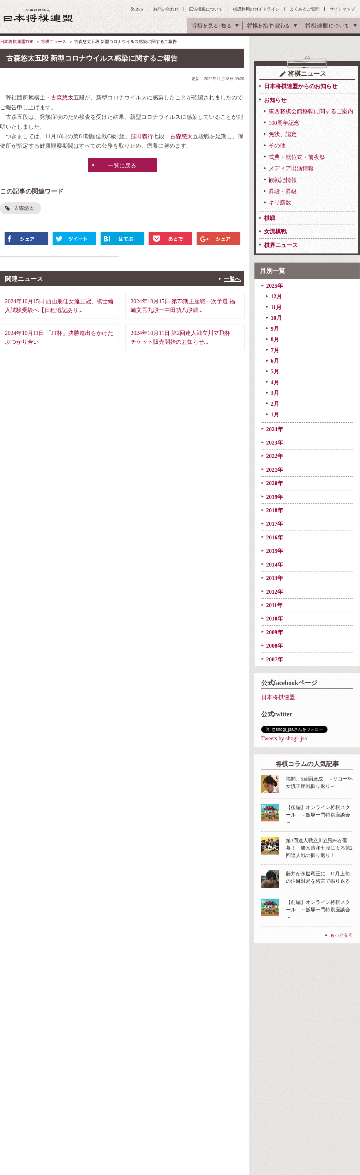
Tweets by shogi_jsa (284, 738)
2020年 (274, 483)
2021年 (274, 470)
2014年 (274, 565)
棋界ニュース (281, 245)
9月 (275, 329)
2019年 (274, 497)
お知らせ (275, 100)
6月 (275, 361)
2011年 (274, 605)
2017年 (274, 524)
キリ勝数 (280, 203)
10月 (276, 318)
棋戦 (269, 218)
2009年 (274, 632)
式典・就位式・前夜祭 (297, 157)
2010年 (274, 619)
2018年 (274, 510)
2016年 (274, 537)
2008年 (274, 646)
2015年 (274, 551)
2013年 (274, 578)
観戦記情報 (283, 180)
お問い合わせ (166, 9)
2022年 (274, 456)
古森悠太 (62, 97)
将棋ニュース (53, 41)
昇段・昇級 (283, 191)
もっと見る (341, 935)
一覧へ (232, 279)
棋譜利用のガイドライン (256, 9)
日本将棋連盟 (278, 697)
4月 (275, 382)
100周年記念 (284, 123)
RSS (139, 9)
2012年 (274, 592)
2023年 (274, 443)
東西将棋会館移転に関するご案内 (311, 111)
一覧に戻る (122, 166)
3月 (275, 393)
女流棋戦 (275, 231)
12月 (276, 296)
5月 (275, 371)
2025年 (274, 286)
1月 (275, 414)
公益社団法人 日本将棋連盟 (38, 15)
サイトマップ (342, 9)
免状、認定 (283, 134)
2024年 (274, 429)
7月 (275, 350)
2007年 (274, 659)
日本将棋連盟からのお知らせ (300, 86)
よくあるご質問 (304, 9)
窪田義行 (142, 136)
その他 (277, 145)
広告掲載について (206, 9)
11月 (276, 307)
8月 (275, 339)
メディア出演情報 (291, 168)
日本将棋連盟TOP (16, 41)
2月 (275, 404)
